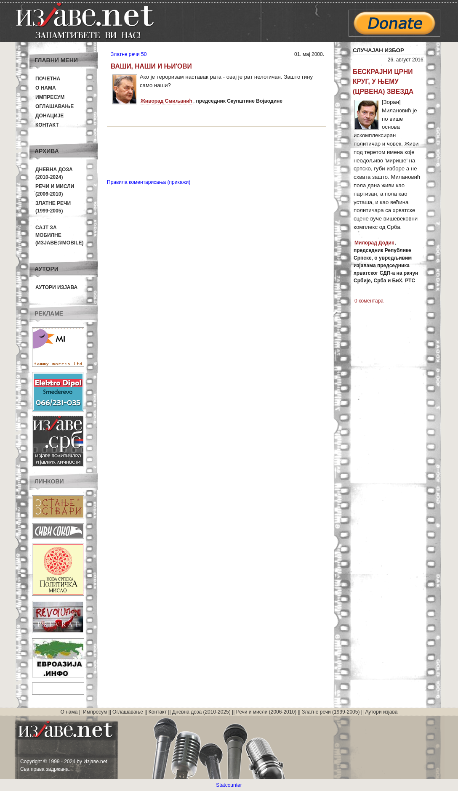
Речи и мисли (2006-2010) (266, 712)
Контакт (47, 125)
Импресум (49, 97)
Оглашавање (54, 106)
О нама (45, 88)
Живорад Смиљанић (166, 101)
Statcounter (229, 785)
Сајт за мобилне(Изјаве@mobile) (59, 235)
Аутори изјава (56, 287)
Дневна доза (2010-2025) (201, 712)
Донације (49, 116)
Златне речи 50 (128, 54)
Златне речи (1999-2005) (330, 712)
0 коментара (368, 301)
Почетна (47, 79)
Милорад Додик (374, 243)
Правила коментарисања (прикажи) (148, 182)
